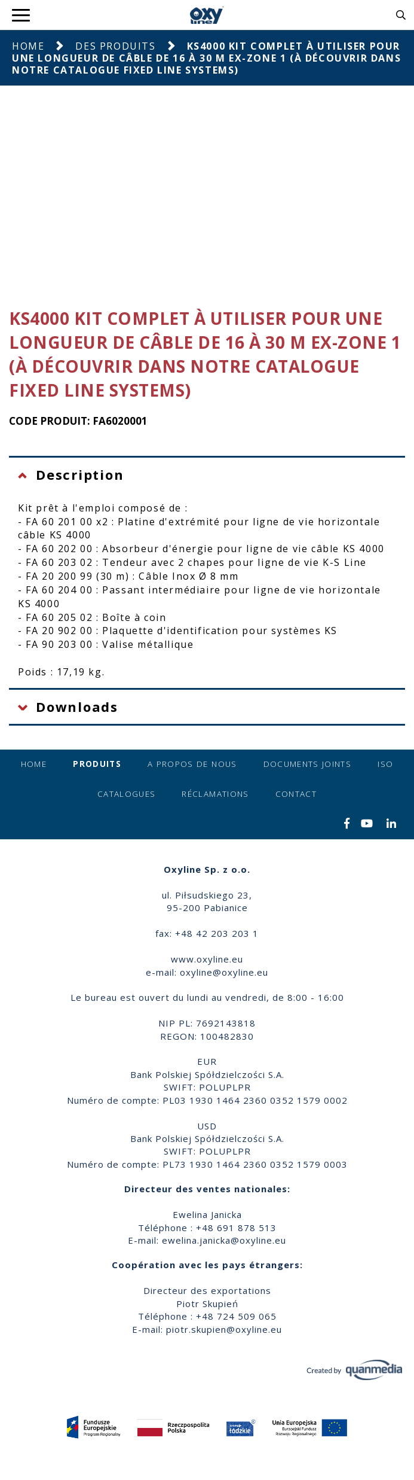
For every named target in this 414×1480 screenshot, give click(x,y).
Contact (296, 793)
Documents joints (307, 764)
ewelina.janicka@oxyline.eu (224, 1240)
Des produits (115, 46)
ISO (385, 764)
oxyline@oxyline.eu (224, 972)
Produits (97, 764)
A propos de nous (192, 764)
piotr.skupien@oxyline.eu (224, 1329)
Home (28, 46)
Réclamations (215, 793)
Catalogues (126, 793)
